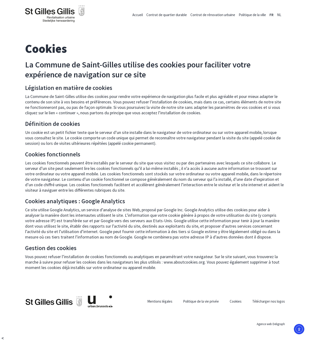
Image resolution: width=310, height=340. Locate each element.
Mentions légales (159, 301)
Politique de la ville (252, 15)
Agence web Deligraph (271, 324)
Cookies (236, 301)
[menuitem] (272, 15)
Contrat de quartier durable (166, 15)
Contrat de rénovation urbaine (212, 15)
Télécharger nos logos (268, 301)
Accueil (137, 15)
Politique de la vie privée (201, 301)
